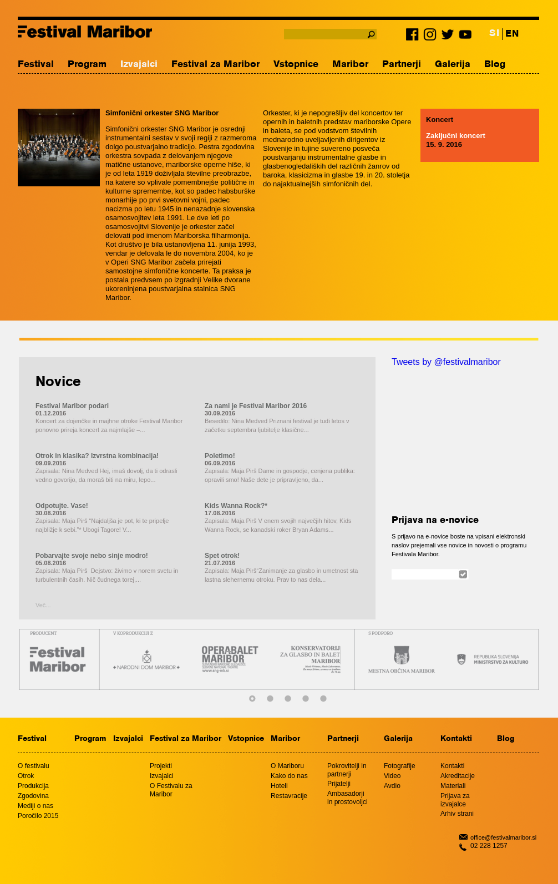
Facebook (414, 36)
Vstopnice (295, 64)
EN (512, 34)
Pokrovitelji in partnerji (347, 770)
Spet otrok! (222, 556)
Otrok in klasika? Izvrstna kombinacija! (97, 456)
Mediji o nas (35, 806)
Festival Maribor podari (72, 406)
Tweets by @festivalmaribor (446, 362)
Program (87, 64)
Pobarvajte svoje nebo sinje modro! (91, 556)
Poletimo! (220, 456)
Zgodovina (33, 796)
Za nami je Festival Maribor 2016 (256, 406)
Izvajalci (139, 64)
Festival (36, 64)
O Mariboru (287, 766)
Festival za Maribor (215, 64)
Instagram (431, 36)
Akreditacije (457, 776)
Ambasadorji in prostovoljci (347, 798)
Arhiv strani (457, 813)
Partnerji (401, 64)
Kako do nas (289, 776)
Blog (494, 64)
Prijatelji (339, 784)
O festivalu (33, 766)
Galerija (452, 64)
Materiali (452, 786)
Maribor (350, 64)
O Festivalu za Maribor (171, 790)
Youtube (464, 36)
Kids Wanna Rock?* (236, 506)
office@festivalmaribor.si (503, 837)
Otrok (26, 776)
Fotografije (399, 766)
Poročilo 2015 (38, 816)
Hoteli (279, 786)
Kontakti (456, 739)
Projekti (161, 766)
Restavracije (289, 796)
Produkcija (33, 786)
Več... (43, 605)
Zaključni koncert (455, 135)
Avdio (392, 786)
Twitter (447, 36)
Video (392, 776)
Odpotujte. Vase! (61, 506)
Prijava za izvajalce (455, 800)
